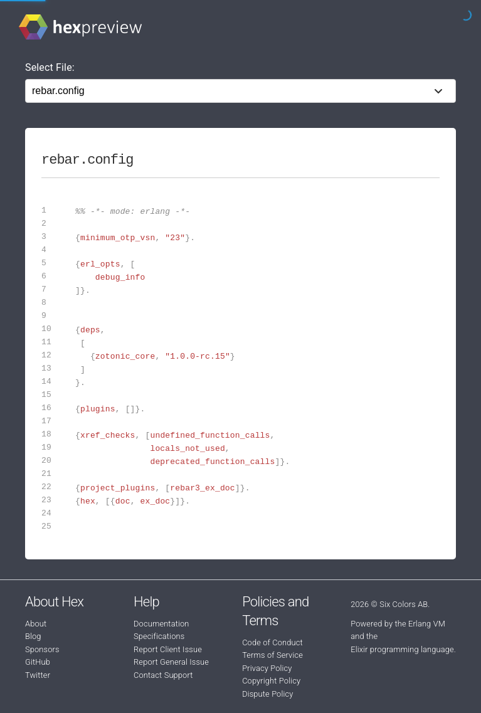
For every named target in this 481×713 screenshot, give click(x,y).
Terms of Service (272, 655)
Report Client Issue (168, 649)
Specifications (159, 636)
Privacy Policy (267, 668)
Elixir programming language (402, 649)
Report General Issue (171, 662)
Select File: (50, 67)
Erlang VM (426, 623)
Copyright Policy (271, 680)
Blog (33, 636)
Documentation (161, 623)
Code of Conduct (272, 642)
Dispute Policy (267, 694)
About (35, 623)
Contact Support (163, 675)
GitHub (37, 662)
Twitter (37, 675)
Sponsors (42, 649)
